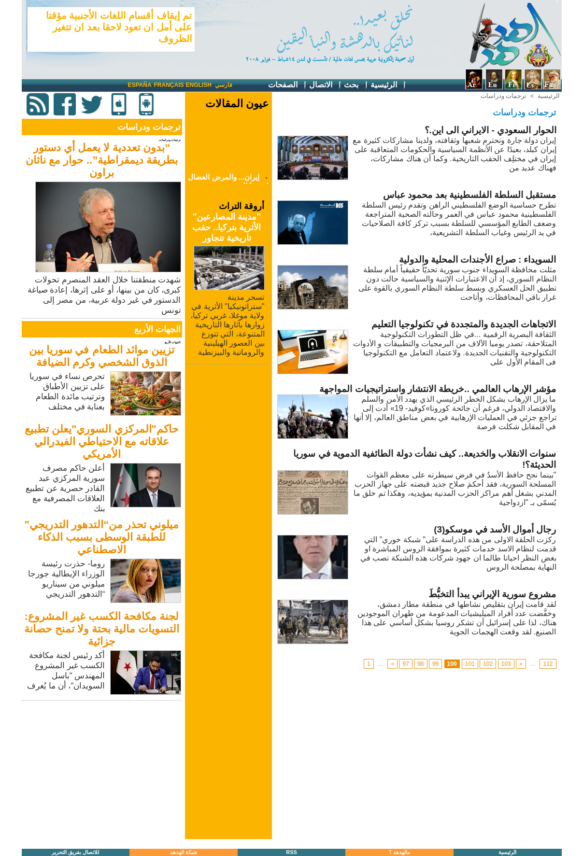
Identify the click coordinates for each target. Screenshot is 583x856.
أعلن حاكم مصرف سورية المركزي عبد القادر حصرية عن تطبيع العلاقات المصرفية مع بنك (65, 488)
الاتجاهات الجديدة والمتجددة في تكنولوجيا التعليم (463, 324)
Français (169, 85)
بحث (356, 85)
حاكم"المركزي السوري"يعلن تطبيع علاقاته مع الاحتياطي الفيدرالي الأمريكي (102, 441)
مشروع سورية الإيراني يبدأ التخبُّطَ (492, 594)
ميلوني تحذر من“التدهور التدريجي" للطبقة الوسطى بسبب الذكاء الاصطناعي (102, 537)
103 (506, 663)
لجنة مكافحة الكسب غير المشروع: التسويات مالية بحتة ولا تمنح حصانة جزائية (102, 628)
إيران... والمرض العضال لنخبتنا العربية (228, 183)
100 (452, 663)
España (140, 85)
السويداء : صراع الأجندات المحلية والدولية (477, 259)
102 (488, 663)
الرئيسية (388, 85)
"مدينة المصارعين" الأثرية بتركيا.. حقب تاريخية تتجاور (226, 227)
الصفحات (287, 85)
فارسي (223, 85)
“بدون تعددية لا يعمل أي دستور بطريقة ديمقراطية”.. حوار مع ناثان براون (102, 160)
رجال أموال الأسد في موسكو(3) (495, 529)
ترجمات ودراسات (504, 95)
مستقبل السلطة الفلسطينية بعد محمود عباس (469, 195)
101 (470, 663)
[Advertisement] (103, 770)
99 (435, 663)
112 (548, 663)
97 (405, 663)
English (199, 85)
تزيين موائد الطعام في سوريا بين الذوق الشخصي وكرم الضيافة (101, 356)
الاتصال (325, 85)
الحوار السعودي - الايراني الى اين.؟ (490, 130)
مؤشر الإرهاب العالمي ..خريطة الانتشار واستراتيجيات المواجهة (437, 389)
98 (420, 663)
